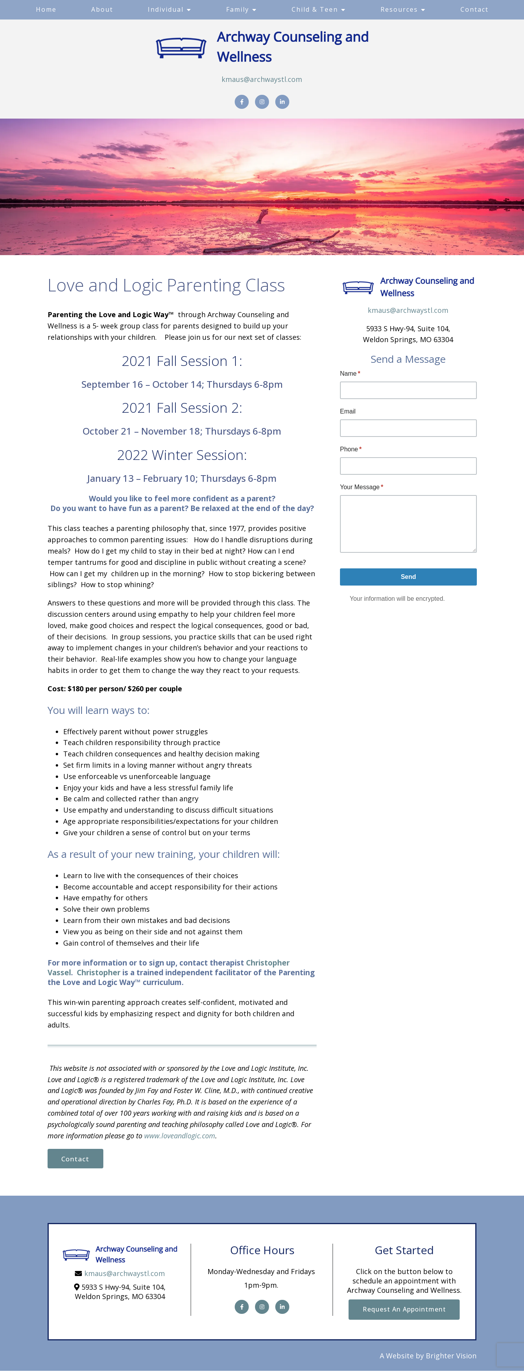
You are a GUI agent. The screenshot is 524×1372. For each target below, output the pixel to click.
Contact (474, 9)
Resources (399, 9)
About (102, 9)
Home (46, 9)
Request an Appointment (404, 1310)
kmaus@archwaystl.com (261, 79)
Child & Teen (315, 9)
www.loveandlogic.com (179, 1135)
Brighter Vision (451, 1356)
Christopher (98, 972)
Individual (166, 9)
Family (237, 9)
